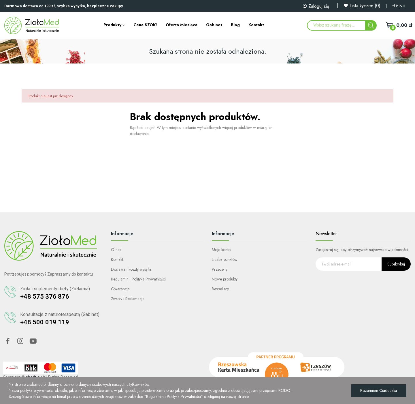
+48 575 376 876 (44, 296)
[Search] (371, 25)
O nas (116, 250)
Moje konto (221, 250)
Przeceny (219, 269)
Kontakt (117, 259)
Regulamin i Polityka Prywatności (138, 279)
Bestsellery (220, 289)
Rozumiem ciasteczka (378, 390)
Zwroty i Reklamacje (127, 299)
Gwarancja (120, 289)
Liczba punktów (224, 259)
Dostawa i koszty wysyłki (131, 269)
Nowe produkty (224, 279)
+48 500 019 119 (44, 322)
